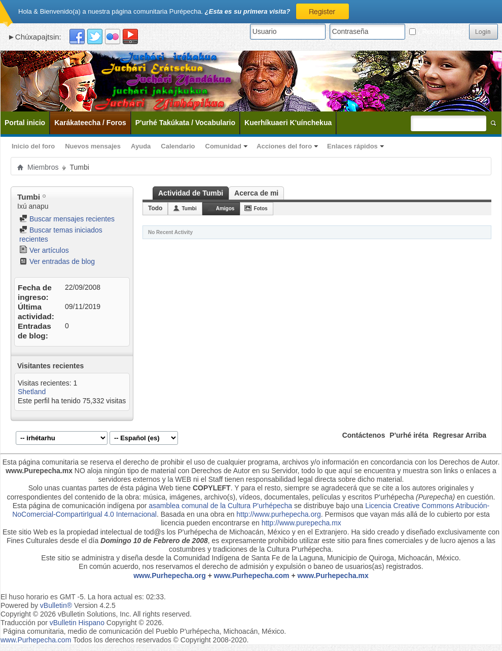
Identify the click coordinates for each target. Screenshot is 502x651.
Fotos (260, 208)
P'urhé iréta (408, 435)
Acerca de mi (256, 193)
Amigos (225, 208)
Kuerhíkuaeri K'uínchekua (288, 123)
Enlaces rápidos (352, 146)
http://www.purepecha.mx (301, 523)
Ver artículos (44, 250)
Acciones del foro (284, 146)
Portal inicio (25, 123)
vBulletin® (56, 605)
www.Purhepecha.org (169, 575)
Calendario (178, 146)
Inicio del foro (33, 146)
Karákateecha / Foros (90, 123)
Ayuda (141, 146)
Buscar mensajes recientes (67, 219)
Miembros (42, 167)
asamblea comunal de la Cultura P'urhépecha (220, 506)
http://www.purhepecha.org (278, 514)
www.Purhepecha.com (252, 575)
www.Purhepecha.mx (333, 575)
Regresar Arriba (459, 435)
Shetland (32, 392)
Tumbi (189, 208)
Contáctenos (363, 435)
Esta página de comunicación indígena (74, 506)
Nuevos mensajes (93, 146)
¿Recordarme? (437, 31)
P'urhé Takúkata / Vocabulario (185, 123)
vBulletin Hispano (77, 623)
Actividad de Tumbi (190, 193)
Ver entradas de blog (57, 261)
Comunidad (223, 146)
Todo (155, 208)
